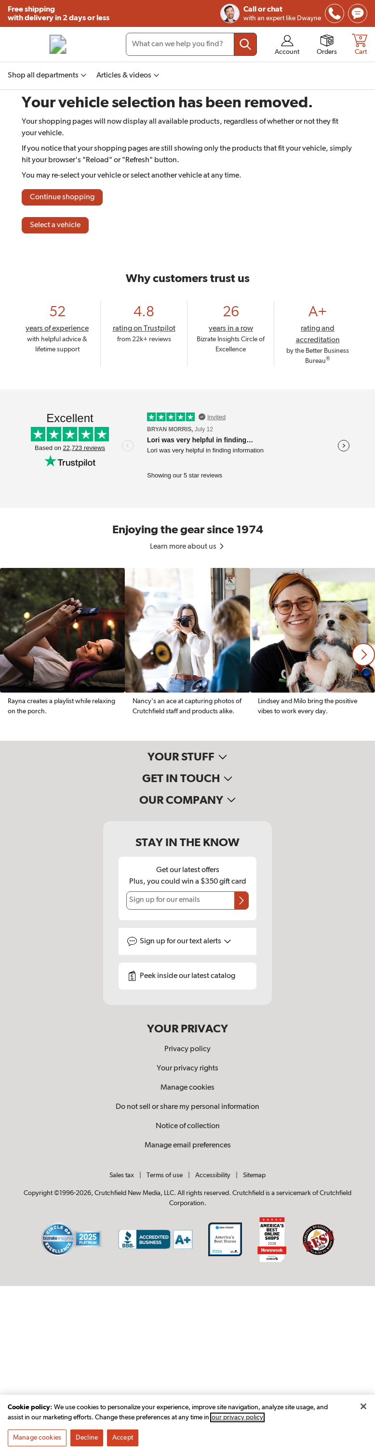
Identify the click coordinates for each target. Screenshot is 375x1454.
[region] (187, 654)
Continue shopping (62, 197)
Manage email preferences (188, 1145)
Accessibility (212, 1175)
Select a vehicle (55, 225)
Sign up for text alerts (185, 941)
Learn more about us (188, 547)
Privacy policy (187, 1049)
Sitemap (254, 1175)
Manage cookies (187, 1088)
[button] (363, 654)
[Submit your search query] (245, 44)
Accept (122, 1437)
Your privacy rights (187, 1068)
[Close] (363, 1406)
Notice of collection (188, 1126)
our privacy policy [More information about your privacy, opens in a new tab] (237, 1417)
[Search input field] (191, 44)
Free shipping (58, 13)
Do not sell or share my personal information (187, 1107)
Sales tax (121, 1175)
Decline (87, 1437)
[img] (334, 13)
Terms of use (165, 1175)
